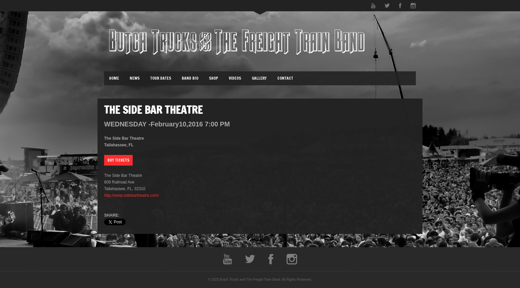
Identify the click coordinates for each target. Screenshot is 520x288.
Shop (213, 78)
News (135, 78)
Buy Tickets (118, 160)
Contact (285, 78)
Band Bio (190, 78)
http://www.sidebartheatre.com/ (131, 195)
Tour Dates (160, 78)
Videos (235, 78)
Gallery (259, 78)
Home (114, 78)
